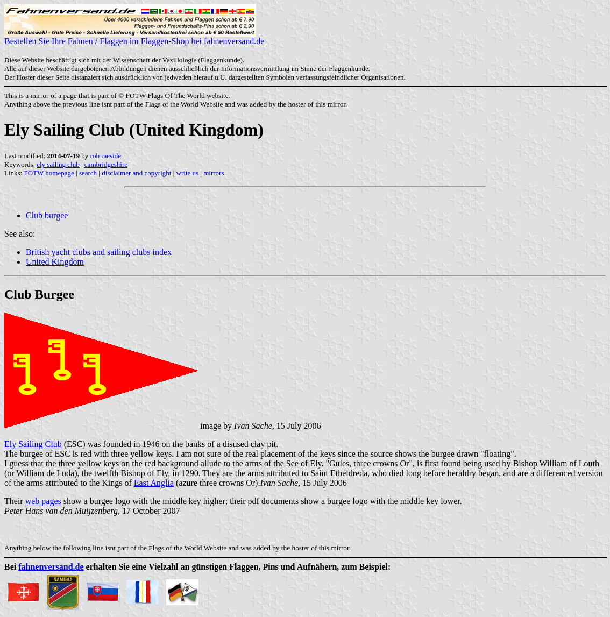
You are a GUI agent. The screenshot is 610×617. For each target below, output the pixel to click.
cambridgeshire (105, 164)
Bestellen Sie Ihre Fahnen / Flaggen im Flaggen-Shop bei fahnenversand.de (134, 37)
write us (187, 173)
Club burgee (47, 215)
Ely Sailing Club (33, 444)
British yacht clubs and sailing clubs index (99, 252)
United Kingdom (55, 261)
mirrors (213, 173)
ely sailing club (58, 164)
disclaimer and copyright (136, 173)
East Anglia (154, 482)
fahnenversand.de (50, 566)
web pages (43, 501)
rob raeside (105, 156)
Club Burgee (39, 294)
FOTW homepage (49, 173)
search (88, 173)
